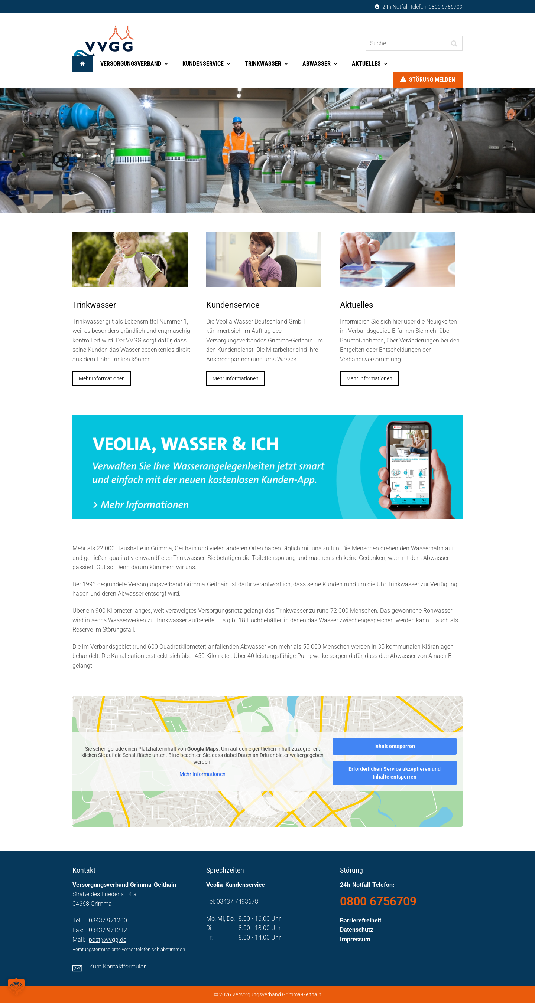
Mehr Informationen (102, 378)
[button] (16, 986)
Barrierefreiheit (360, 920)
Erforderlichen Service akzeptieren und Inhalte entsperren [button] (394, 773)
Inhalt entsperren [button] (394, 746)
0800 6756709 (446, 7)
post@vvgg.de (107, 939)
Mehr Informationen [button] (202, 774)
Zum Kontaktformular (117, 966)
